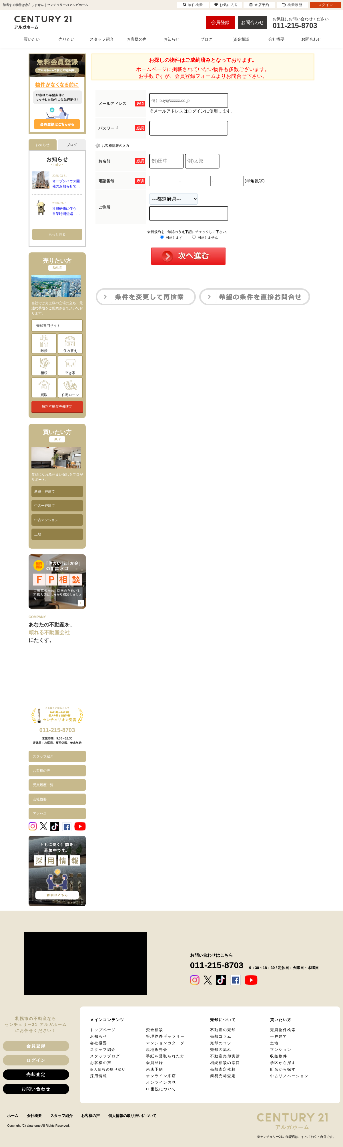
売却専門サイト (48, 326)
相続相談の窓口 (225, 1063)
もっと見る (57, 234)
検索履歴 (292, 5)
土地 (37, 534)
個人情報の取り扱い (108, 1069)
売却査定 (36, 1074)
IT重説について (161, 1089)
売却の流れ (221, 1049)
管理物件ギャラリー (165, 1036)
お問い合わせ (36, 1088)
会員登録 (220, 22)
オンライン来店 (161, 1076)
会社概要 (40, 799)
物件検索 (193, 5)
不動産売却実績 (225, 1056)
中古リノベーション (289, 1076)
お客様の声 (41, 771)
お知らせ (98, 1036)
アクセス (40, 814)
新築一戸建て (44, 491)
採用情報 (98, 1076)
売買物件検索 (283, 1030)
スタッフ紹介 (43, 756)
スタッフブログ (105, 1056)
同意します (171, 238)
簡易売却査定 (223, 1076)
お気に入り (226, 5)
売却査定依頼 (223, 1069)
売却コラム (221, 1036)
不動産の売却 (223, 1030)
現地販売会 (156, 1049)
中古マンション (46, 520)
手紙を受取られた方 (165, 1056)
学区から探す (283, 1063)
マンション (281, 1049)
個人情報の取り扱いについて (132, 1116)
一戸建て (278, 1036)
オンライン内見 (161, 1082)
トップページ (103, 1030)
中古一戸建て (44, 506)
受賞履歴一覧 (43, 785)
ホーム (12, 1116)
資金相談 (154, 1030)
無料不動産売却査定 (57, 407)
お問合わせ (252, 22)
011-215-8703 (57, 730)
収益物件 (278, 1056)
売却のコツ (221, 1043)
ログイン (36, 1060)
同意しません (205, 238)
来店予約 (154, 1069)
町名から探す (283, 1069)
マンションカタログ (165, 1043)
